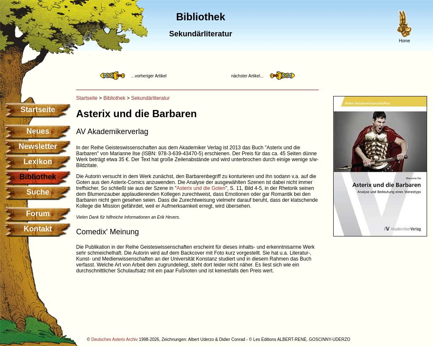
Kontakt (38, 229)
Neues (37, 131)
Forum (38, 213)
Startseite (37, 109)
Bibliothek (114, 98)
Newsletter (38, 146)
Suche (37, 192)
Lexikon (37, 161)
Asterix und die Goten (201, 188)
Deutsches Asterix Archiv (114, 339)
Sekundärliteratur (150, 98)
